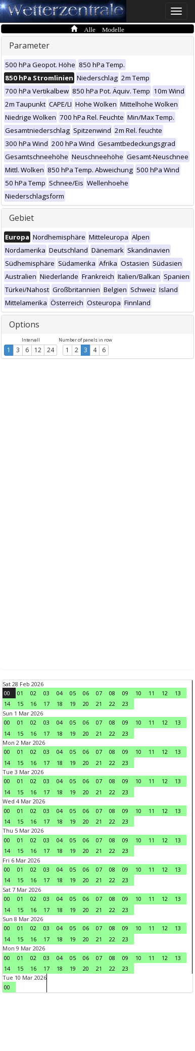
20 (86, 703)
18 (60, 703)
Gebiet (21, 217)
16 (33, 703)
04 (60, 693)
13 (178, 693)
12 (37, 350)
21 (99, 703)
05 (73, 693)
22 (112, 703)
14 (7, 703)
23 (125, 703)
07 (99, 693)
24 (50, 350)
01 (20, 693)
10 (138, 693)
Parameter (29, 45)
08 (112, 693)
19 (73, 703)
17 (46, 703)
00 (7, 693)
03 (46, 693)
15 (20, 703)
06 (86, 693)
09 (125, 693)
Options (24, 324)
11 (152, 693)
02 (33, 693)
